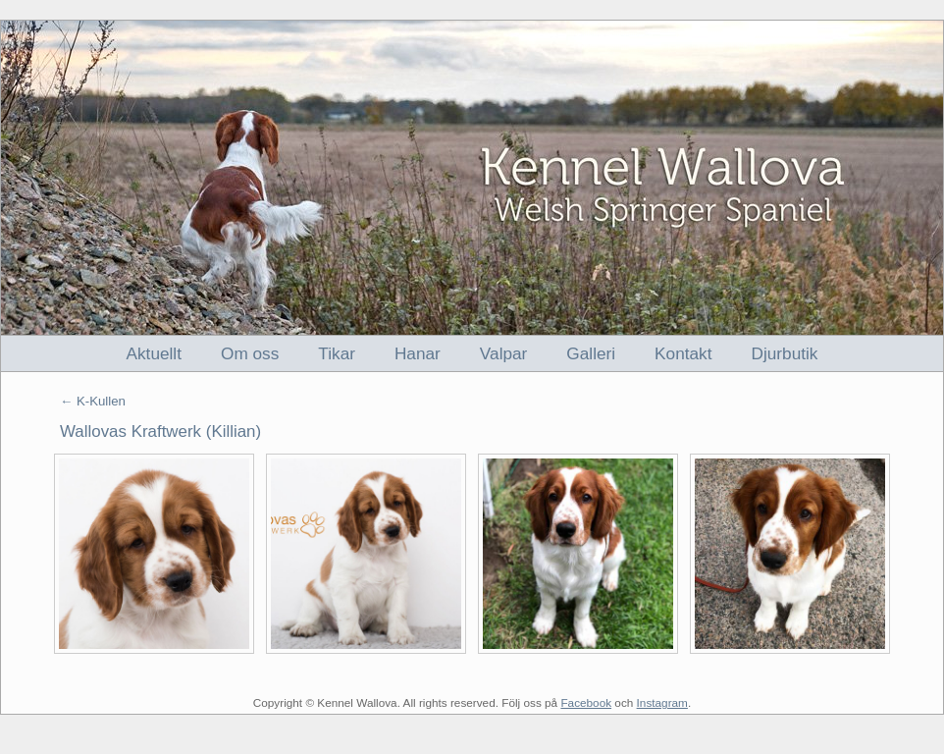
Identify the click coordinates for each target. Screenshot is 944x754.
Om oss (250, 353)
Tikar (336, 353)
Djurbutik (785, 353)
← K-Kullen (93, 401)
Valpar (504, 353)
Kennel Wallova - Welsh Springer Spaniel (472, 178)
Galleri (590, 353)
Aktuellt (154, 353)
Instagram (662, 702)
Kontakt (683, 353)
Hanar (417, 353)
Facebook (585, 702)
